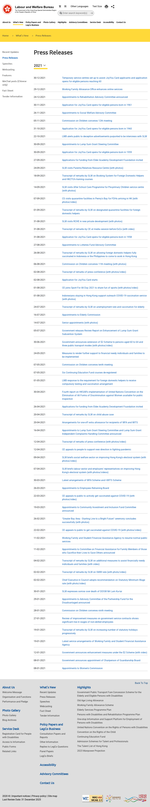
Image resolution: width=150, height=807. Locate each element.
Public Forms (9, 746)
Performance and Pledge (15, 701)
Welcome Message (12, 692)
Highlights (62, 22)
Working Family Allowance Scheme (95, 705)
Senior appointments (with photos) (80, 322)
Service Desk (95, 22)
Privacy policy (39, 796)
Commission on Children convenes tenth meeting (87, 364)
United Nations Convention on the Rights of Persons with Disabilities (112, 727)
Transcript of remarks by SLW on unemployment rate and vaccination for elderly (103, 307)
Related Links (9, 751)
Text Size (97, 6)
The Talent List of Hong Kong (92, 746)
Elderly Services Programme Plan (94, 709)
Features (7, 75)
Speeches (7, 63)
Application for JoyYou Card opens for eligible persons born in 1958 (97, 237)
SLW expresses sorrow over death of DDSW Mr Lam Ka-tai (92, 591)
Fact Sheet (7, 90)
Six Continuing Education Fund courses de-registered (89, 372)
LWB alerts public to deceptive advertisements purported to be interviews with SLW (104, 136)
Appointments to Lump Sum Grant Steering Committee (90, 144)
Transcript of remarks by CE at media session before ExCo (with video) (98, 229)
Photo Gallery (49, 22)
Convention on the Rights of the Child (96, 732)
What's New (18, 22)
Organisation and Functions (16, 697)
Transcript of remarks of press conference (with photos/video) (94, 272)
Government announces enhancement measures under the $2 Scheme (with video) (104, 652)
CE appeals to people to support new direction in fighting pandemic (96, 449)
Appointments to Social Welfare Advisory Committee (89, 112)
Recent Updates (10, 51)
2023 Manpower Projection (91, 750)
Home (5, 35)
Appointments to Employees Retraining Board (85, 488)
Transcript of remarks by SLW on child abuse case (88, 414)
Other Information (49, 742)
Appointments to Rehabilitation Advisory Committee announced (95, 97)
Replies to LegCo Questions (54, 746)
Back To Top (141, 683)
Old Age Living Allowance (90, 700)
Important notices (21, 796)
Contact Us (121, 22)
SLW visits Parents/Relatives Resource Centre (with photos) (92, 168)
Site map (52, 796)
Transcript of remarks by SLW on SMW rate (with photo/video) (94, 572)
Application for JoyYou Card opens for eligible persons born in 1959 (97, 152)
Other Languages (79, 6)
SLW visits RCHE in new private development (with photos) (92, 221)
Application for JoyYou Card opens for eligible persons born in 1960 (97, 128)
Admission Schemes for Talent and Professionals (102, 741)
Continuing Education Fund (91, 736)
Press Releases (10, 57)
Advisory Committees (78, 22)
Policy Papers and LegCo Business (33, 23)
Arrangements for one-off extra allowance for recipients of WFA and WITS (100, 422)
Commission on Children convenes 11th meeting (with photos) (94, 264)
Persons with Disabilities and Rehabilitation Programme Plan (108, 714)
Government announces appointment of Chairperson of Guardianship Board (101, 660)
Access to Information (13, 742)
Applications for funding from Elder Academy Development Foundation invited (102, 160)
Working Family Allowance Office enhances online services (92, 89)
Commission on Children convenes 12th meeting (87, 120)
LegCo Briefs (46, 756)
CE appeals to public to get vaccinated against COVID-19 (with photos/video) (101, 530)
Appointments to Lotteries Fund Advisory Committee (89, 245)
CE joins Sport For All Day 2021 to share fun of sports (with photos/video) (100, 287)
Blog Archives (9, 720)
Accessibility (108, 22)
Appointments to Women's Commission (82, 668)
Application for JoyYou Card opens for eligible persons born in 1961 (97, 105)
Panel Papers (46, 751)
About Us (6, 22)
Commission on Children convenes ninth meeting (87, 610)
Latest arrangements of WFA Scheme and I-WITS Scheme (91, 480)
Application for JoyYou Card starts (80, 279)
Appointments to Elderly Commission (81, 314)
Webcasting (8, 69)
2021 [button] (38, 65)
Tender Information (12, 96)
